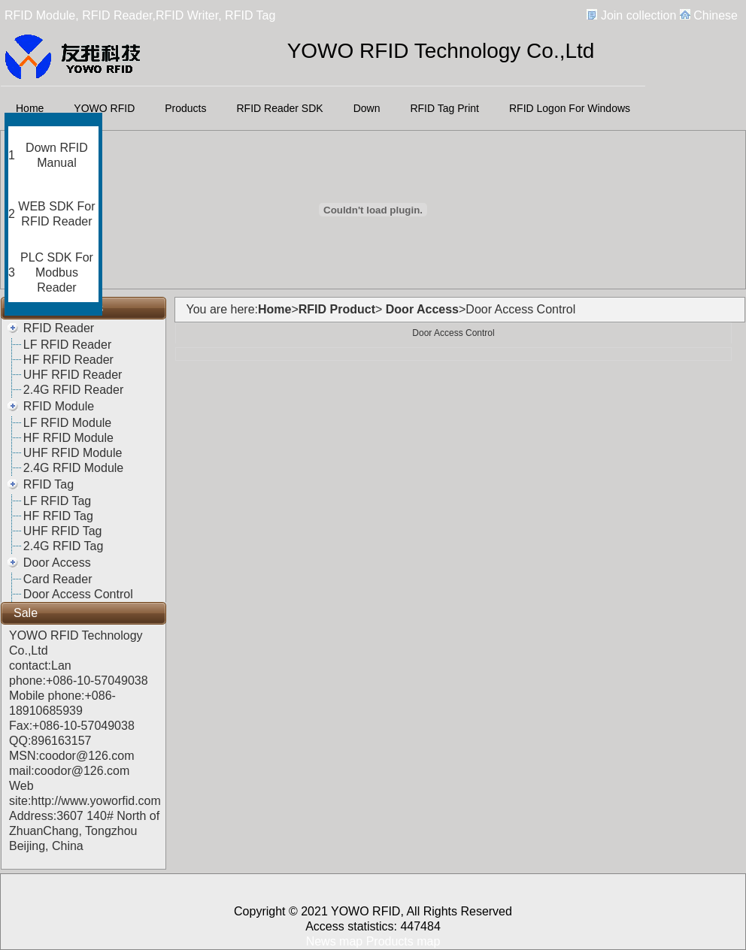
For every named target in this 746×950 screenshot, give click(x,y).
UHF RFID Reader (73, 374)
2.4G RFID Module (73, 467)
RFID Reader (58, 328)
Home (30, 108)
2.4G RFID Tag (63, 546)
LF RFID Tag (57, 501)
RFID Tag (48, 484)
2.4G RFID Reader (73, 389)
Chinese (715, 15)
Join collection (639, 15)
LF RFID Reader (67, 344)
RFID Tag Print (444, 108)
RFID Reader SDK (280, 108)
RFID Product (337, 309)
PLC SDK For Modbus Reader (56, 272)
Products (185, 108)
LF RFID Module (67, 422)
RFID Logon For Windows (569, 108)
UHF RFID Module (73, 452)
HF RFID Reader (68, 359)
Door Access (57, 562)
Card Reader (57, 579)
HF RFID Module (68, 437)
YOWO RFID (104, 108)
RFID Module (58, 406)
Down (367, 108)
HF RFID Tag (58, 516)
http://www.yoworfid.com (96, 800)
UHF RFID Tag (62, 531)
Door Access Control (78, 594)
